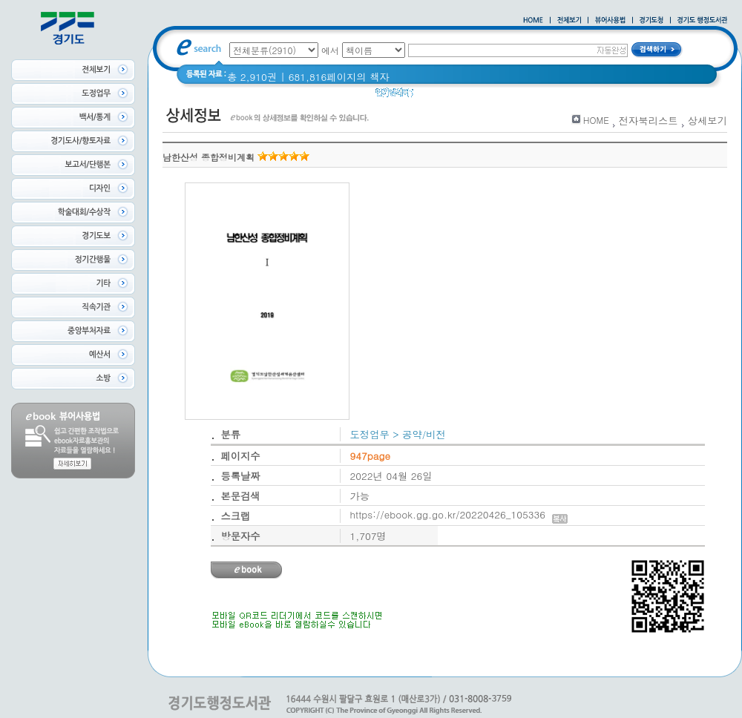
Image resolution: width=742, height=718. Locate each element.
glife (432, 96)
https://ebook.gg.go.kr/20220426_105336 (459, 514)
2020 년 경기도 (488, 96)
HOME (596, 119)
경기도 (550, 96)
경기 (586, 96)
